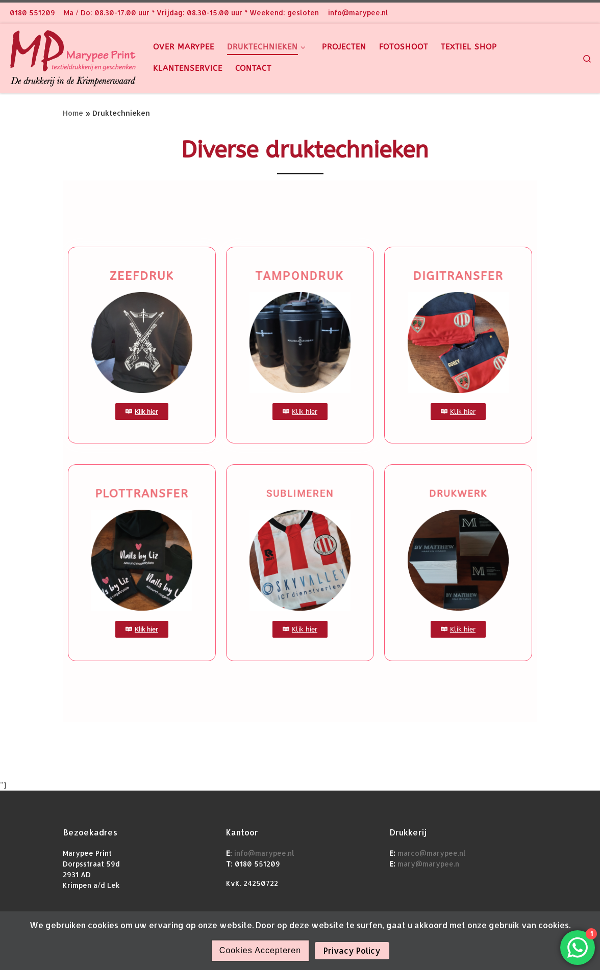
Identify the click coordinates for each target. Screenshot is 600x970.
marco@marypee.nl (430, 853)
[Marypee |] (73, 56)
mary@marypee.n (427, 863)
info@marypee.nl (264, 853)
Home (73, 113)
